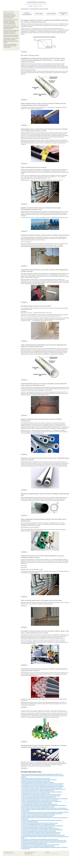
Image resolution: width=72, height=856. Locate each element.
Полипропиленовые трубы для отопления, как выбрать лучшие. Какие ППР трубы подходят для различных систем (44, 384)
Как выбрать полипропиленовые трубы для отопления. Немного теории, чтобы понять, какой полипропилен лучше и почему (45, 632)
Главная (30, 6)
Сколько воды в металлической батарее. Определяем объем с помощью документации (40, 828)
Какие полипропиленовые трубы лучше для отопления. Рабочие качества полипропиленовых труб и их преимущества (43, 104)
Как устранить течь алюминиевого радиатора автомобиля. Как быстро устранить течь (40, 839)
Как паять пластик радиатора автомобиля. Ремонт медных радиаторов (37, 802)
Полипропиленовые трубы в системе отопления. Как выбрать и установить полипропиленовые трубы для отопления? (44, 746)
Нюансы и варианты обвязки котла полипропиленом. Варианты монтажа (37, 816)
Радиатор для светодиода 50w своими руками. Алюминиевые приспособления (10, 45)
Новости (35, 6)
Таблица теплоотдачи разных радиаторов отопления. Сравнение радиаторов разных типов (41, 832)
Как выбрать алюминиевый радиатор (30, 821)
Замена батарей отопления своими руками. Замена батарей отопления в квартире (39, 779)
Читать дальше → (24, 51)
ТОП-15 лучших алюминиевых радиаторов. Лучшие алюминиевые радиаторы (38, 824)
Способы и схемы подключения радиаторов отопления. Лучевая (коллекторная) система (41, 833)
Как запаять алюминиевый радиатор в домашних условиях (34, 843)
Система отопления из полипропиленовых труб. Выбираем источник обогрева (38, 814)
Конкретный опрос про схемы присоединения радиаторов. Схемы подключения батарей (11, 27)
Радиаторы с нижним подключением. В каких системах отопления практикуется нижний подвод (42, 813)
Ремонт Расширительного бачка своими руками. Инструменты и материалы (37, 782)
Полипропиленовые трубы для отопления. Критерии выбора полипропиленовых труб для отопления (43, 786)
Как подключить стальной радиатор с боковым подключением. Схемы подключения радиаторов (42, 829)
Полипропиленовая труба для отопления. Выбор (36, 306)
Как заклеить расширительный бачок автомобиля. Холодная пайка (36, 781)
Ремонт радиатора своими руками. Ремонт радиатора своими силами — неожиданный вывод (42, 801)
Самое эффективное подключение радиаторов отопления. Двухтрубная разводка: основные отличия (43, 835)
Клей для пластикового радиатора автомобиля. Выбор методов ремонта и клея (39, 797)
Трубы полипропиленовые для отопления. (34, 167)
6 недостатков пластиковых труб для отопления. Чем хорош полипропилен (43, 711)
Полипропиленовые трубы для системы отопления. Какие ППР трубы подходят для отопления (42, 787)
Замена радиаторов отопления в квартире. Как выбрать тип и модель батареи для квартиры (41, 794)
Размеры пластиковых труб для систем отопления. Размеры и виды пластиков (45, 235)
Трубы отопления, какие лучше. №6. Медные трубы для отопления (41, 600)
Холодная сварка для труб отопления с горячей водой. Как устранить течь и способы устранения (42, 785)
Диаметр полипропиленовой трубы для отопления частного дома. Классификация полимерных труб (41, 208)
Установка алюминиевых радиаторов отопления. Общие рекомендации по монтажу (39, 804)
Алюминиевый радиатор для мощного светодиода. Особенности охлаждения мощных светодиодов (42, 783)
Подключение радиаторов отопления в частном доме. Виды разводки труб (38, 827)
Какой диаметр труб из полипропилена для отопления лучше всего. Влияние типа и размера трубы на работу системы (44, 130)
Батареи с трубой (39, 13)
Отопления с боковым (51, 13)
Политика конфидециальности (29, 853)
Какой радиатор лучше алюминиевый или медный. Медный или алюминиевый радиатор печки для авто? (44, 841)
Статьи (40, 6)
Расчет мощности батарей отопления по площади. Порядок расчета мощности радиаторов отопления (43, 789)
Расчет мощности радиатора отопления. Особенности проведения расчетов (38, 790)
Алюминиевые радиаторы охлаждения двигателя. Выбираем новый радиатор (38, 846)
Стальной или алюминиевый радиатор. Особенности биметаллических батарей (39, 831)
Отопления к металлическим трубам (26, 14)
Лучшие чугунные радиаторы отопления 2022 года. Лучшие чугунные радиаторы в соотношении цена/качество (45, 812)
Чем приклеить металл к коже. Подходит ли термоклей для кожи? (36, 793)
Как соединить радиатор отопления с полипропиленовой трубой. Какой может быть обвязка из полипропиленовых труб (44, 21)
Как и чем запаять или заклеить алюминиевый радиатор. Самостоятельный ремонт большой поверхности (44, 808)
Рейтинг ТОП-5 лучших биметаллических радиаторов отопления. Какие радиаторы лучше (41, 795)
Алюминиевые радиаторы (36, 2)
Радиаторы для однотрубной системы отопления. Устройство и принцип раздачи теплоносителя (42, 825)
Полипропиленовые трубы (63, 14)
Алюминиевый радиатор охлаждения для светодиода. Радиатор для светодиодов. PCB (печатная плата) (44, 840)
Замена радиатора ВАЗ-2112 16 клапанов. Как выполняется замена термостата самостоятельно (42, 774)
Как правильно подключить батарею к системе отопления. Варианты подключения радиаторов (42, 791)
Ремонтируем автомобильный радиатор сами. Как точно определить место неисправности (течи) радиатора (45, 798)
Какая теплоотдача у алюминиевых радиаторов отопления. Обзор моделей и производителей (11, 32)
